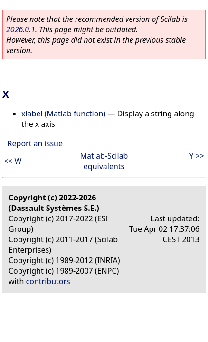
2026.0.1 (20, 29)
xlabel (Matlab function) (63, 113)
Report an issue (35, 143)
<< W (12, 161)
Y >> (196, 156)
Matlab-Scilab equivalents (104, 161)
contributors (48, 281)
